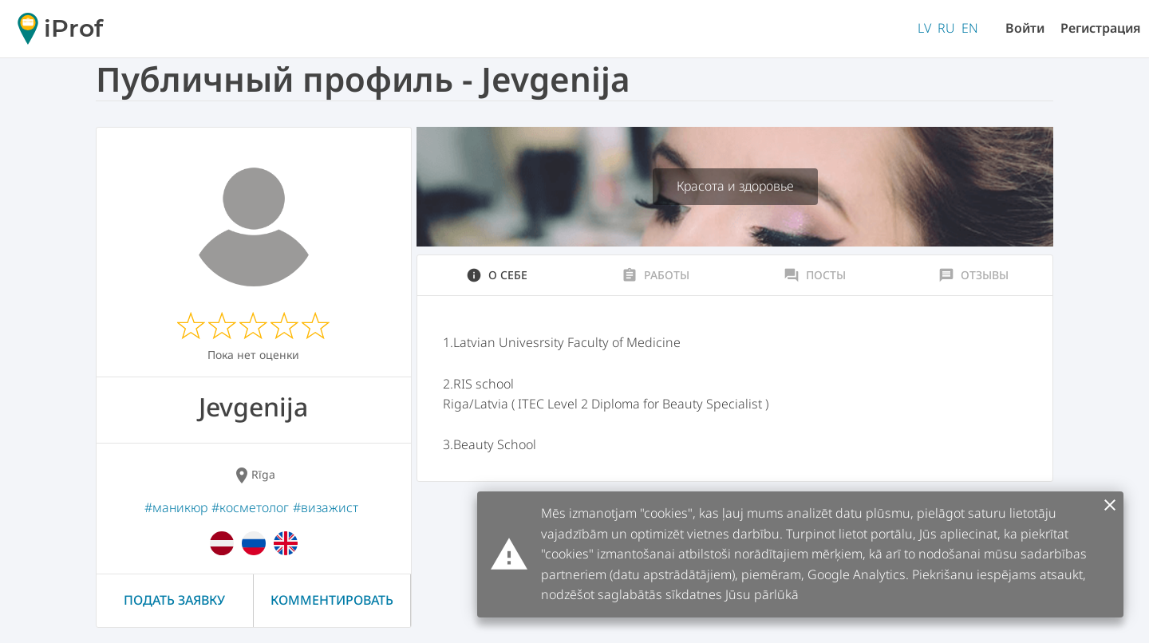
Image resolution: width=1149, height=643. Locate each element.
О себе (496, 275)
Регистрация (1100, 28)
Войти (1024, 28)
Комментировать (331, 600)
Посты (815, 275)
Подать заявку (174, 600)
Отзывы (973, 275)
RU (946, 28)
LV (924, 28)
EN (969, 28)
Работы (655, 275)
